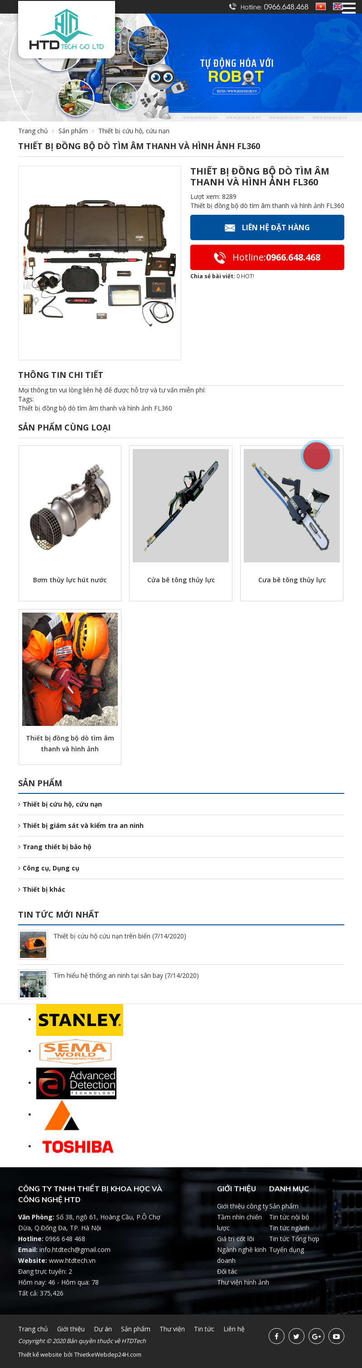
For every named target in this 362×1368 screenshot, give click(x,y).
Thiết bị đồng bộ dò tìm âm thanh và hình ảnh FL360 (95, 408)
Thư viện (172, 1328)
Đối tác (227, 1271)
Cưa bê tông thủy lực (292, 579)
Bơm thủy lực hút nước (69, 579)
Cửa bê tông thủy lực (181, 579)
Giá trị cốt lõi (235, 1238)
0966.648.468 (286, 6)
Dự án (103, 1328)
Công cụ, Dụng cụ (48, 868)
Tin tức (204, 1328)
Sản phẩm (78, 130)
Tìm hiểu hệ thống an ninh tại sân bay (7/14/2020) (126, 975)
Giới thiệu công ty (242, 1206)
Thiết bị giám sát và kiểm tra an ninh (81, 825)
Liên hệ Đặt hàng (267, 227)
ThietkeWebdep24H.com (107, 1354)
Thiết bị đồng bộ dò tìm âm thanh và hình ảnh (70, 743)
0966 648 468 (65, 1238)
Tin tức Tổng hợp (294, 1238)
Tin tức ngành (289, 1227)
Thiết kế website (40, 1354)
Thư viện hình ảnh (243, 1282)
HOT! (247, 276)
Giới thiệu (71, 1328)
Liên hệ (234, 1328)
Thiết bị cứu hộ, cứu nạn (60, 804)
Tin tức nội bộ (289, 1217)
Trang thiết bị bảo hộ (55, 846)
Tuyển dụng (286, 1249)
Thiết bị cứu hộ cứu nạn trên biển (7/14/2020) (119, 936)
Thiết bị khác (41, 889)
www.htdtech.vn (72, 1260)
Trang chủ (33, 130)
